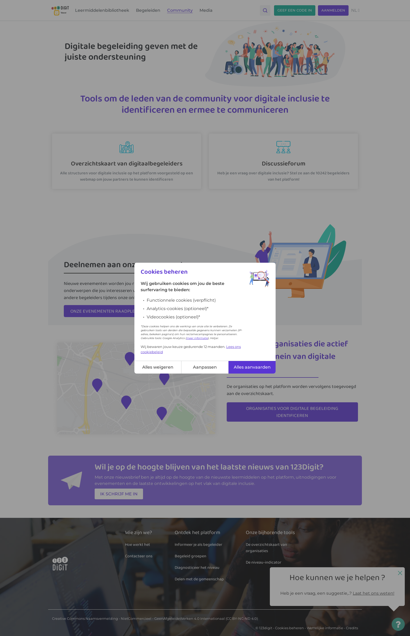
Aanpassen (205, 367)
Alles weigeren (157, 367)
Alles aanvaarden (252, 367)
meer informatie (197, 338)
